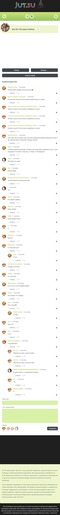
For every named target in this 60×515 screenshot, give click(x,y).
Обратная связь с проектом (47, 513)
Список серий (30, 75)
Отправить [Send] (52, 428)
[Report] (57, 93)
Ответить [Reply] (11, 93)
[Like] (18, 93)
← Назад (16, 70)
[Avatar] (4, 428)
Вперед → (44, 70)
